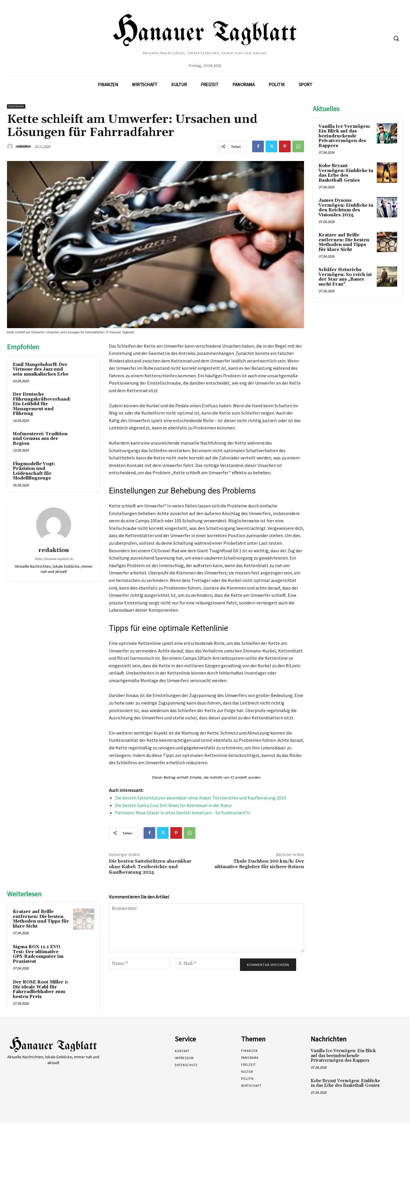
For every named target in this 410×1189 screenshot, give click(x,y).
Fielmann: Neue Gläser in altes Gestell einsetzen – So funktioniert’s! (182, 812)
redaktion (23, 146)
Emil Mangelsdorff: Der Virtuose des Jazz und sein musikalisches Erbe (40, 369)
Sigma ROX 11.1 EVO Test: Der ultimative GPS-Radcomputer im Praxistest (38, 954)
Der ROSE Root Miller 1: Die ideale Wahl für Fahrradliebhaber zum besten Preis (40, 989)
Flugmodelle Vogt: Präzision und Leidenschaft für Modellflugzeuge (34, 471)
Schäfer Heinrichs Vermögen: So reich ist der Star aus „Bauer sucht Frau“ (345, 277)
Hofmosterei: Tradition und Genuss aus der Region (40, 438)
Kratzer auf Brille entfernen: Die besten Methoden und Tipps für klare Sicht (41, 919)
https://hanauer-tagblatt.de (54, 559)
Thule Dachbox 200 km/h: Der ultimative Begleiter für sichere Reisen (259, 864)
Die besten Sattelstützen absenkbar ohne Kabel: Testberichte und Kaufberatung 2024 (200, 798)
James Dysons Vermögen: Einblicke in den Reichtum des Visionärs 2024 (346, 208)
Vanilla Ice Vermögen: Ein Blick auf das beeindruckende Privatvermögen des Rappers (344, 136)
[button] (396, 38)
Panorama (16, 106)
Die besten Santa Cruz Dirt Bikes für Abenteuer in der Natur (173, 805)
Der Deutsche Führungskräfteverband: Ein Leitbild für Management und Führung (42, 404)
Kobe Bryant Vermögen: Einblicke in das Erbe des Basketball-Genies (346, 173)
